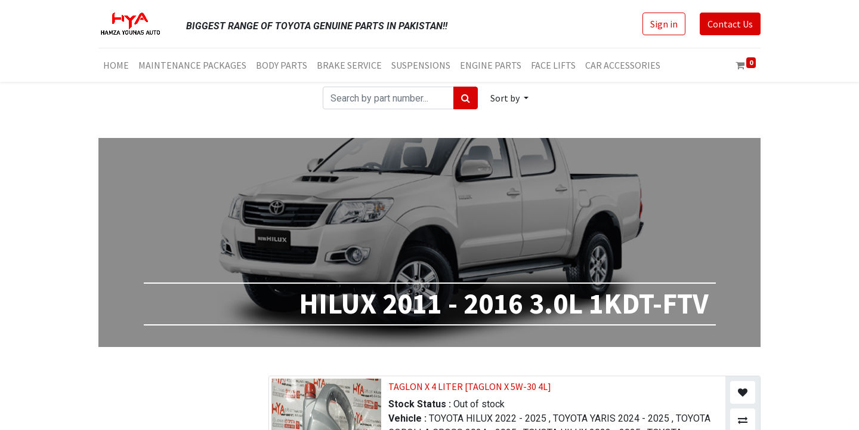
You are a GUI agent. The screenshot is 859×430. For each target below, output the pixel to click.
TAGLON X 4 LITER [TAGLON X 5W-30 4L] (469, 386)
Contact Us (730, 24)
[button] (509, 98)
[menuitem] (116, 65)
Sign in (664, 24)
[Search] (465, 98)
